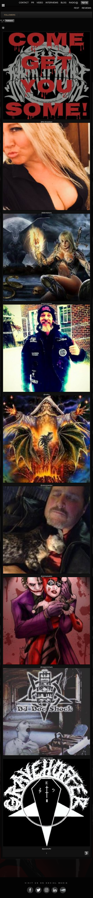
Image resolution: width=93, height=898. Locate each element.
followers (9, 15)
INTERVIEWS (51, 3)
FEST (76, 8)
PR (32, 3)
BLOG (63, 3)
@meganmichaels (46, 667)
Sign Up (85, 3)
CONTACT (24, 3)
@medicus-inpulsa (46, 758)
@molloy (47, 394)
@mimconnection (47, 485)
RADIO (72, 3)
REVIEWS (86, 8)
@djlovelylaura (47, 213)
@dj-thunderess (46, 304)
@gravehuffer (46, 849)
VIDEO (40, 3)
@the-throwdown (46, 122)
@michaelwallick (46, 576)
